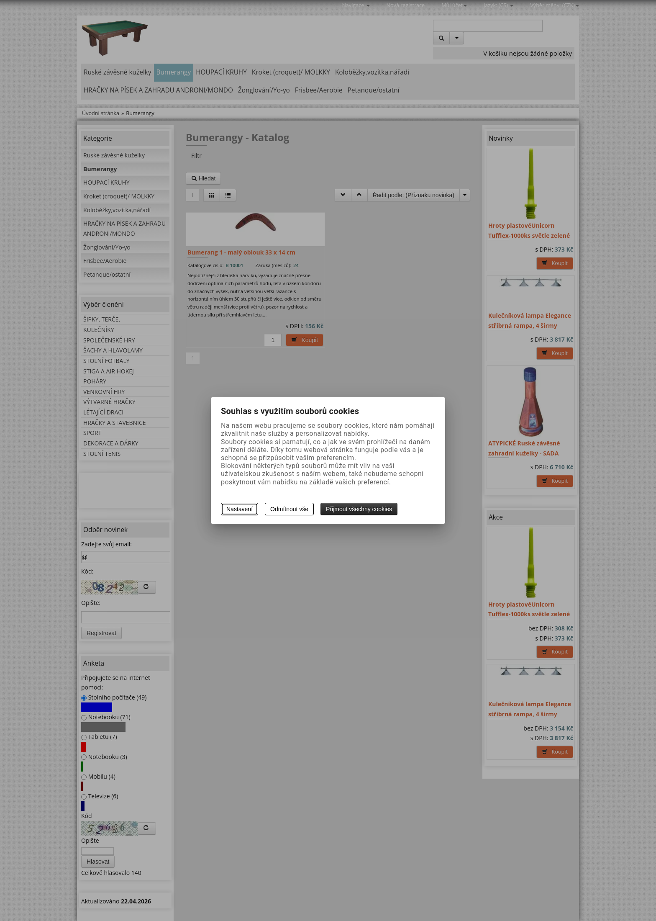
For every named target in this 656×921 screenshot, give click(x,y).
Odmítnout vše (289, 509)
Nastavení (239, 509)
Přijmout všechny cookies (359, 509)
